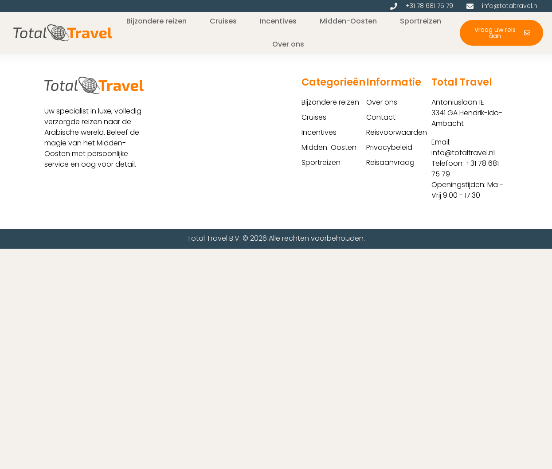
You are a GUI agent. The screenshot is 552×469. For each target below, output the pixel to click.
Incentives (319, 132)
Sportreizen (321, 162)
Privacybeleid (389, 147)
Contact (380, 117)
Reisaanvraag (390, 162)
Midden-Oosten (328, 147)
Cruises (313, 117)
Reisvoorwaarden (396, 132)
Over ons (381, 102)
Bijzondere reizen (330, 102)
